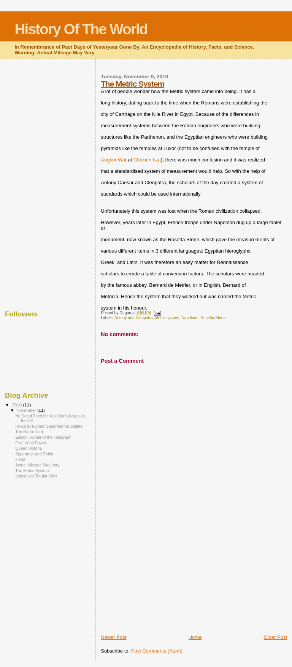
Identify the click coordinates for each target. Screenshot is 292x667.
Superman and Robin (34, 454)
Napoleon (189, 318)
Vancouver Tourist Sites (36, 476)
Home (195, 637)
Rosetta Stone (213, 318)
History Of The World (80, 29)
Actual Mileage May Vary (37, 465)
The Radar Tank (29, 431)
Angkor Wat (113, 160)
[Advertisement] (158, 580)
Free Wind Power (30, 443)
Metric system (167, 318)
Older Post (275, 637)
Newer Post (113, 637)
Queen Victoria (28, 448)
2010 (17, 404)
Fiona (20, 459)
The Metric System (132, 83)
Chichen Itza (147, 160)
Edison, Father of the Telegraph (43, 437)
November (27, 410)
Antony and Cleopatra (133, 318)
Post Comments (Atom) (156, 651)
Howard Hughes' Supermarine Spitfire (49, 426)
